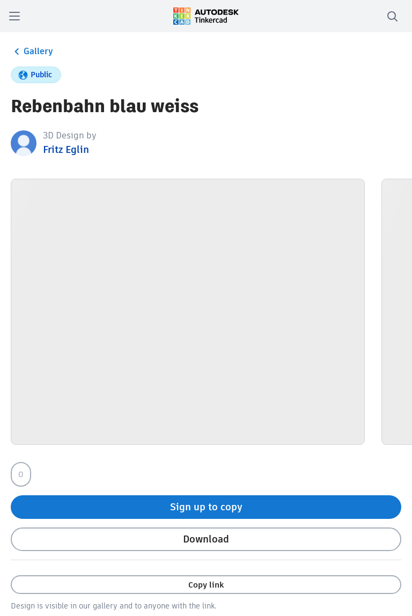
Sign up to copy (206, 507)
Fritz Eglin (66, 149)
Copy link (206, 584)
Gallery (32, 51)
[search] (392, 16)
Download (206, 539)
